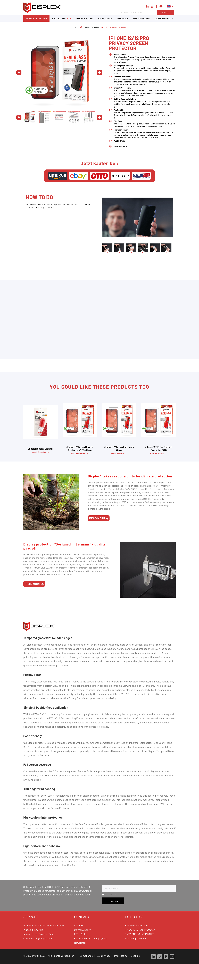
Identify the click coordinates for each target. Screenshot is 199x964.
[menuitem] (145, 14)
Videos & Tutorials (33, 929)
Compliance (86, 955)
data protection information (122, 895)
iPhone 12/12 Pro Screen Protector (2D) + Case (79, 448)
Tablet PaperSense (135, 938)
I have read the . (118, 895)
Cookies (135, 955)
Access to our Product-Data (38, 934)
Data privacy (104, 955)
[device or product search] (145, 12)
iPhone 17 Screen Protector (140, 929)
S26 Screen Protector (136, 925)
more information (40, 452)
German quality (82, 929)
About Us (79, 925)
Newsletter (80, 942)
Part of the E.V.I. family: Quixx (90, 938)
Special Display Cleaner (40, 448)
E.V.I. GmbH (80, 934)
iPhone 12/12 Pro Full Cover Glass (119, 448)
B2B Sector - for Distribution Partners (43, 925)
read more (98, 518)
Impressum (120, 955)
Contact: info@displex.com (38, 938)
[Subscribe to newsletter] (113, 900)
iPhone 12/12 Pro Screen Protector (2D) (158, 448)
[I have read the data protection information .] (103, 894)
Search (165, 12)
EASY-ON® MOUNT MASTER (139, 934)
